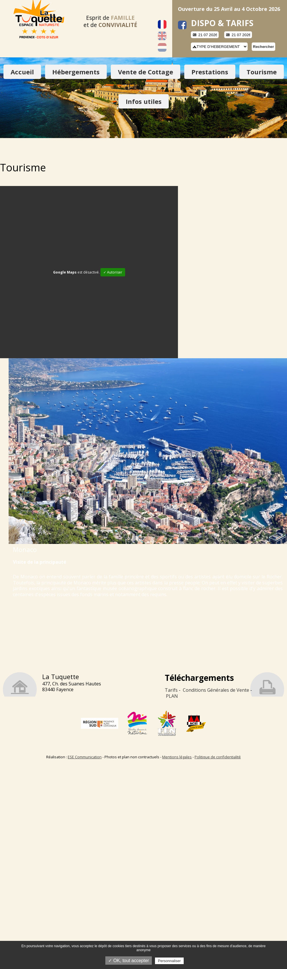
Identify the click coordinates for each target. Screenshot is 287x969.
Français (162, 24)
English (162, 36)
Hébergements (76, 71)
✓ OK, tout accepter (128, 960)
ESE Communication (85, 756)
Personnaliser (169, 961)
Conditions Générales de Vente (216, 690)
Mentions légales (177, 756)
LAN (173, 696)
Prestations (209, 71)
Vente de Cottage (145, 71)
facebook (182, 25)
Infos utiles (144, 101)
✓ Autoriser (112, 272)
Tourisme (262, 71)
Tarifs (171, 690)
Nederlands (162, 47)
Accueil (22, 71)
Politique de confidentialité (218, 756)
